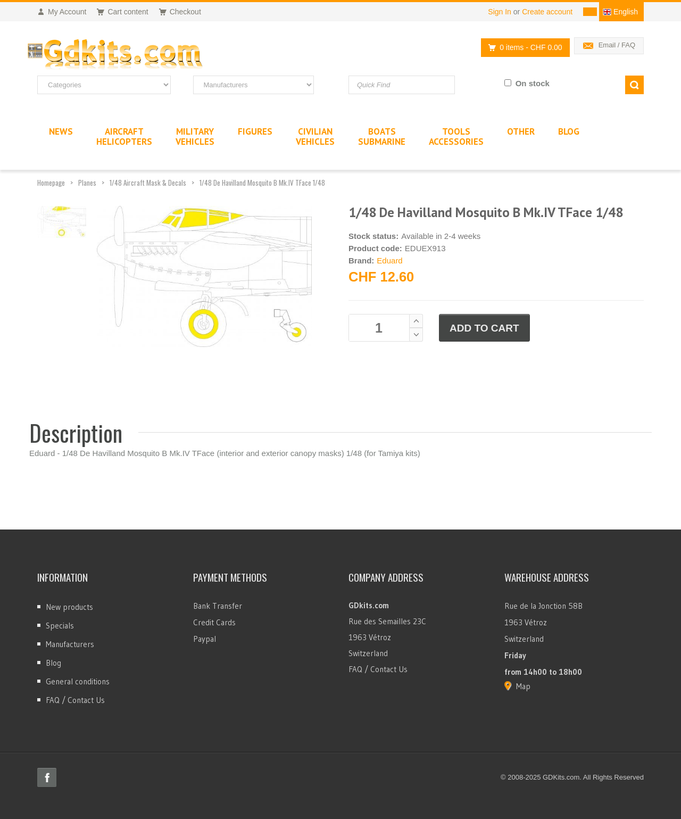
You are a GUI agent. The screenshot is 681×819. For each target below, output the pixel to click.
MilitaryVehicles (195, 136)
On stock (533, 83)
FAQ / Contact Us (75, 700)
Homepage (51, 182)
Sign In (499, 11)
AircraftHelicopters (124, 136)
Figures (255, 131)
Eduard (389, 260)
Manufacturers (70, 644)
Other (521, 131)
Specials (60, 626)
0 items (522, 47)
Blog (53, 663)
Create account (547, 11)
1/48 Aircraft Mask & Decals (148, 182)
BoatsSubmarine (381, 136)
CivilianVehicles (315, 136)
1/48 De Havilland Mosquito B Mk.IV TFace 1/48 (262, 182)
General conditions (78, 681)
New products (69, 607)
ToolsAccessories (456, 136)
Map (523, 686)
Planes (87, 182)
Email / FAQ (617, 45)
